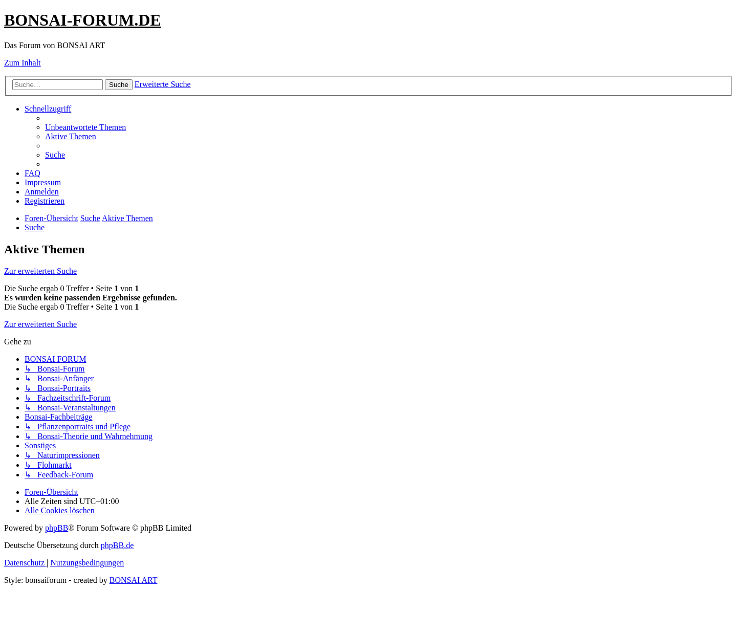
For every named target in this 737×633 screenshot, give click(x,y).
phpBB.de (117, 545)
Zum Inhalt (22, 62)
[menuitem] (85, 127)
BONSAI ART (134, 580)
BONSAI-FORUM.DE (82, 20)
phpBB (56, 527)
